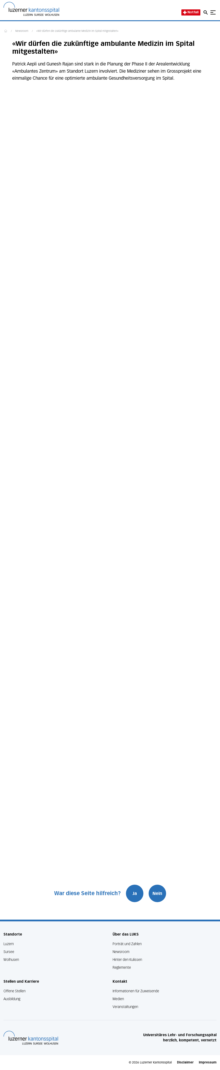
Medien (118, 999)
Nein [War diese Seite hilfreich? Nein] (157, 893)
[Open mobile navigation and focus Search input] (206, 12)
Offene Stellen (14, 991)
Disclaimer (185, 1062)
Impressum (208, 1062)
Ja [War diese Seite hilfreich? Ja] (134, 893)
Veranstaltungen (125, 1007)
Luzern (8, 944)
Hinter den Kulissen (127, 960)
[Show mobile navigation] (213, 12)
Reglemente (122, 967)
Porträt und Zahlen (127, 944)
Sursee (8, 952)
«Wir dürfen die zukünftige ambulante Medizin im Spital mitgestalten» (77, 31)
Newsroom (21, 31)
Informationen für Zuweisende (136, 991)
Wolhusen (11, 960)
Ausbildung (11, 999)
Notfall (191, 12)
